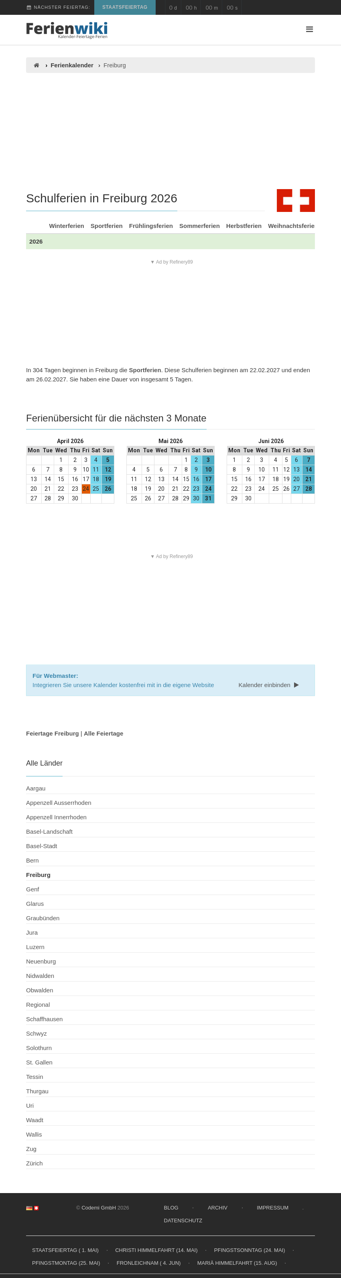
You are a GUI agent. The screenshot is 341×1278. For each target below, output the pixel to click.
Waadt (34, 1120)
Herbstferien (244, 225)
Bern (32, 860)
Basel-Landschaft (49, 831)
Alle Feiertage (103, 733)
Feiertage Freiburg (52, 733)
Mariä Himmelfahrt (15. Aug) (237, 1263)
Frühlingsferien (151, 225)
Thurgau (37, 1091)
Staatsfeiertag (125, 7)
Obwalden (39, 990)
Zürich (34, 1163)
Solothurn (39, 1047)
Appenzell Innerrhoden (56, 817)
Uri (30, 1105)
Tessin (34, 1076)
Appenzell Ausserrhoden (58, 802)
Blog (171, 1208)
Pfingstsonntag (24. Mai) (249, 1250)
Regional (38, 1004)
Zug (31, 1148)
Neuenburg (41, 961)
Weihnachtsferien (293, 225)
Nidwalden (40, 975)
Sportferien (107, 225)
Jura (32, 932)
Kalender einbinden (269, 684)
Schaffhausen (44, 1019)
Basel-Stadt (41, 846)
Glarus (35, 903)
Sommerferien (199, 225)
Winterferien (66, 225)
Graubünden (42, 918)
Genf (32, 889)
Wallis (34, 1134)
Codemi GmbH (98, 1208)
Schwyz (36, 1033)
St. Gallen (39, 1062)
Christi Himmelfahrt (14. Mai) (156, 1250)
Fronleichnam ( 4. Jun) (149, 1263)
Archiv (217, 1208)
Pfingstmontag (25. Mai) (66, 1263)
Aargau (35, 788)
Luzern (35, 946)
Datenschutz (183, 1221)
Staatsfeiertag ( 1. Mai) (65, 1250)
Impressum (272, 1208)
